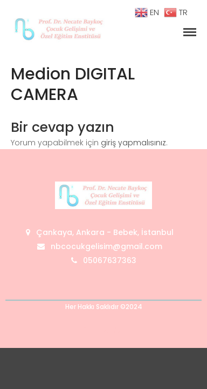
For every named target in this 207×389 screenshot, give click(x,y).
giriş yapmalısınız (133, 142)
